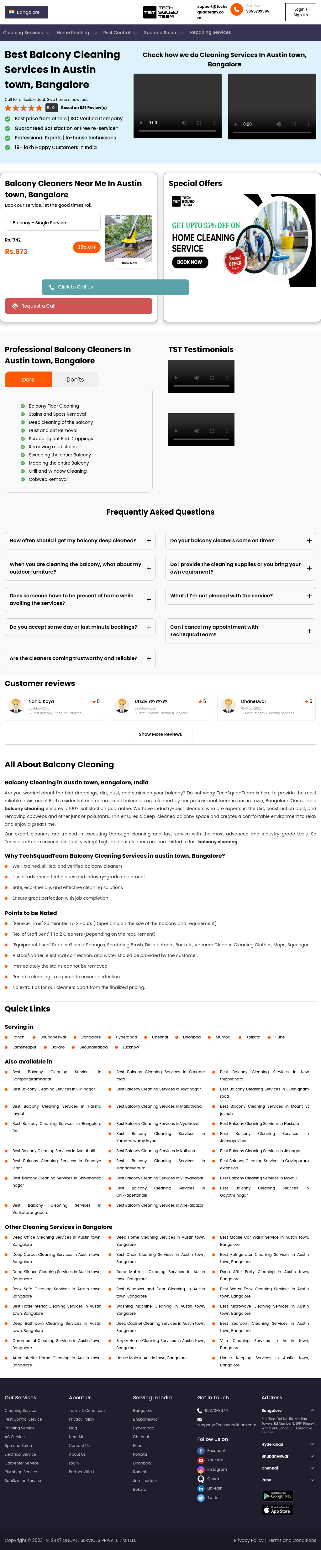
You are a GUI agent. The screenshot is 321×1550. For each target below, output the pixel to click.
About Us (77, 1454)
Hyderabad (126, 1037)
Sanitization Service (23, 1480)
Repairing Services (210, 32)
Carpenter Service (22, 1463)
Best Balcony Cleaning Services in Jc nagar (260, 1150)
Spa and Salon (164, 33)
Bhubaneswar (53, 1037)
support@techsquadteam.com (212, 12)
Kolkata (253, 1037)
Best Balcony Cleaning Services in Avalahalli (54, 1150)
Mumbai (223, 1037)
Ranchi (19, 1037)
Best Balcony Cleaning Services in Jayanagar (158, 1089)
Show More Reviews (160, 734)
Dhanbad (192, 1037)
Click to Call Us (75, 286)
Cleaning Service (20, 1410)
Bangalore (91, 1037)
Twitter (208, 1497)
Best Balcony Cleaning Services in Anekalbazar (159, 1205)
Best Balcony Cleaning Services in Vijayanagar (159, 1178)
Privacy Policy (81, 1419)
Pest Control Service (23, 1419)
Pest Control (121, 33)
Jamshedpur (25, 1047)
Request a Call (38, 306)
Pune (280, 1037)
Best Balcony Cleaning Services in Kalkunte (156, 1150)
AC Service (15, 1436)
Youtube (210, 1460)
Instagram (212, 1469)
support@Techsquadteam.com (226, 1425)
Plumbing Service (21, 1472)
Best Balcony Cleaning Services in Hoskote (259, 1123)
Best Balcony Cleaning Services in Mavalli (258, 1178)
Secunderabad (94, 1047)
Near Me (76, 1436)
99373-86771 (217, 1410)
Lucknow (131, 1047)
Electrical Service (20, 1454)
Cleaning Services (27, 33)
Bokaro (58, 1047)
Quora (208, 1478)
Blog (73, 1428)
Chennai (160, 1037)
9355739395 (257, 11)
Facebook (211, 1450)
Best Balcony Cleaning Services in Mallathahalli (160, 1106)
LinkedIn (209, 1488)
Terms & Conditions (87, 1410)
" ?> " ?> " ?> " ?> (53, 223)
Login (74, 1463)
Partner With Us (83, 1472)
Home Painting (77, 33)
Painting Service (19, 1428)
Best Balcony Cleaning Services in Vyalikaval (157, 1123)
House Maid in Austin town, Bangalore (151, 1357)
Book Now (129, 263)
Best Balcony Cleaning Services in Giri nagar (54, 1089)
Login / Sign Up (300, 12)
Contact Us (79, 1445)
